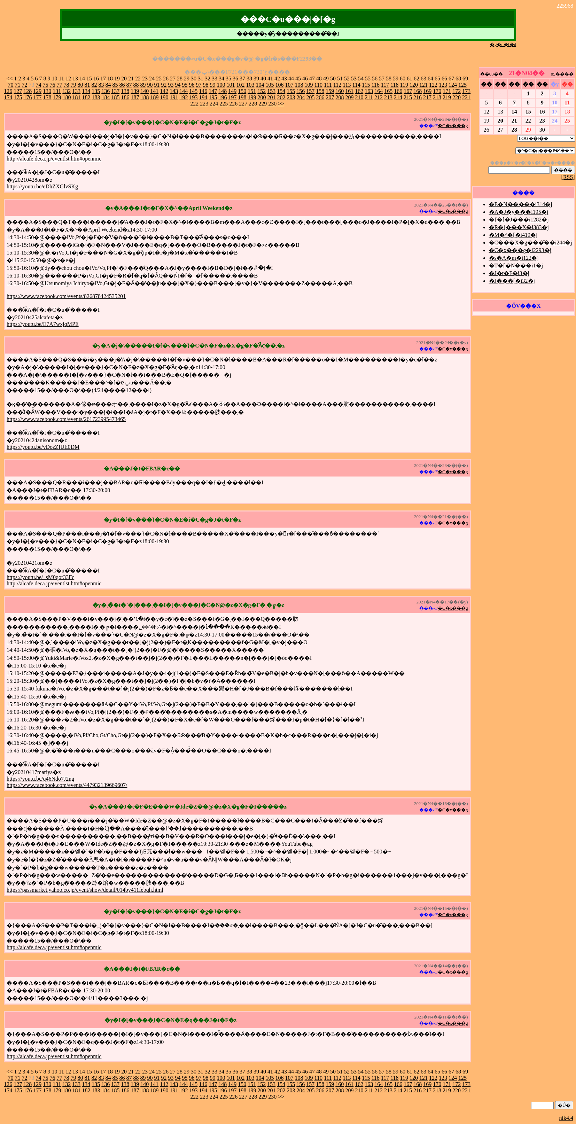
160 (339, 91)
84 (108, 85)
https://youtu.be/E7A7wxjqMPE (43, 324)
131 (57, 91)
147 (213, 91)
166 (398, 91)
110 (318, 85)
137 (115, 91)
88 (136, 85)
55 (368, 78)
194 (203, 97)
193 (193, 97)
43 (284, 78)
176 (28, 97)
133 (76, 91)
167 (408, 91)
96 (192, 85)
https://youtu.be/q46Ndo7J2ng (40, 779)
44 (291, 78)
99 (213, 85)
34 (221, 78)
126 (8, 91)
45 (298, 78)
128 (27, 91)
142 (164, 91)
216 (417, 97)
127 (18, 91)
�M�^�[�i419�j (513, 235)
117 (385, 85)
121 (423, 85)
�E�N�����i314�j (520, 204)
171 (447, 91)
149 (232, 91)
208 (340, 97)
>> (281, 104)
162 (359, 91)
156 (300, 91)
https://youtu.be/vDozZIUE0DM (43, 447)
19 (117, 78)
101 (231, 85)
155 (291, 91)
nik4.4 (566, 1118)
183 (96, 97)
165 (388, 91)
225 (223, 104)
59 (395, 78)
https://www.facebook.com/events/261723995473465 (66, 419)
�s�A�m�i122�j (514, 258)
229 (262, 104)
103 (250, 85)
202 (281, 97)
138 (125, 91)
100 (221, 85)
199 (252, 97)
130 (47, 91)
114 (356, 85)
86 (122, 85)
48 (319, 78)
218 (437, 97)
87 (129, 85)
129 (37, 91)
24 (152, 78)
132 (66, 91)
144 (183, 91)
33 (214, 78)
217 (427, 97)
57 (381, 78)
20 (124, 78)
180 (67, 97)
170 (437, 91)
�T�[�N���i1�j (516, 265)
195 (213, 97)
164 (378, 91)
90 (150, 85)
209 (349, 97)
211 (369, 97)
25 (159, 78)
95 (185, 85)
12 (68, 78)
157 (310, 91)
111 (328, 85)
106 (279, 85)
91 (157, 85)
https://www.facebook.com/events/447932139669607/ (67, 785)
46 (305, 78)
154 (281, 91)
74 (38, 85)
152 (261, 91)
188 (145, 97)
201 (271, 97)
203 (291, 97)
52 (347, 78)
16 (96, 78)
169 (427, 91)
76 (52, 85)
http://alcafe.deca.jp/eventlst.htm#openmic (54, 159)
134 (86, 91)
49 (326, 78)
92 (164, 85)
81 (87, 85)
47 (312, 78)
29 (186, 78)
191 (174, 97)
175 (18, 97)
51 (340, 78)
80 (80, 85)
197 (232, 97)
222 (194, 104)
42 (277, 78)
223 (204, 104)
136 (105, 91)
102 (240, 85)
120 (414, 85)
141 (154, 91)
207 (330, 97)
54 (361, 78)
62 (416, 78)
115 (366, 85)
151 (252, 91)
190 (164, 97)
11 (61, 78)
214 (398, 97)
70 (11, 85)
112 (337, 85)
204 (301, 97)
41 (270, 78)
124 (453, 85)
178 (47, 97)
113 (347, 85)
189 (154, 97)
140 (144, 91)
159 (330, 91)
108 (299, 85)
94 (178, 85)
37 (242, 78)
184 (106, 97)
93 (171, 85)
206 (320, 97)
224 (214, 104)
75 (45, 85)
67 (451, 78)
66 (444, 78)
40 (263, 78)
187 (135, 97)
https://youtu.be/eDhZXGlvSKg (42, 186)
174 (8, 97)
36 (235, 78)
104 (260, 85)
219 (447, 97)
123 (443, 85)
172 (456, 91)
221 (466, 97)
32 (207, 78)
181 (76, 97)
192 (184, 97)
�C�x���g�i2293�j (520, 250)
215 (408, 97)
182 (86, 97)
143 (174, 91)
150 (242, 91)
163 (369, 91)
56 (374, 78)
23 (145, 78)
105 (270, 85)
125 (462, 85)
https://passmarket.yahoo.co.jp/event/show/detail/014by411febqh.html (85, 890)
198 (242, 97)
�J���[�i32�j (512, 281)
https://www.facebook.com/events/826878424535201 (66, 296)
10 (54, 78)
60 (402, 78)
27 (173, 78)
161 (349, 91)
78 (66, 85)
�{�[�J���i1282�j (519, 220)
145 (193, 91)
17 (103, 78)
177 (37, 97)
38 (249, 78)
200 (262, 97)
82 (94, 85)
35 (228, 78)
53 (354, 78)
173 (466, 91)
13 (75, 78)
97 (199, 85)
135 (96, 91)
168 (417, 91)
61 (409, 78)
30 (193, 78)
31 (200, 78)
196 (223, 97)
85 (115, 85)
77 (59, 85)
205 (310, 97)
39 (256, 78)
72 (25, 85)
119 (404, 85)
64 (430, 78)
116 (375, 85)
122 (433, 85)
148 (222, 91)
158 (320, 91)
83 (101, 85)
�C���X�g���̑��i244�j (530, 242)
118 (394, 85)
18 (110, 78)
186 (125, 97)
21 (131, 78)
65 (437, 78)
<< (10, 78)
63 (423, 78)
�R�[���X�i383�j (519, 227)
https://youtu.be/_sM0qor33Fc (40, 577)
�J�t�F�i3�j (509, 273)
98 (206, 85)
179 (57, 97)
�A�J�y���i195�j (518, 212)
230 (272, 104)
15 (89, 78)
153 (271, 91)
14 (82, 78)
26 (166, 78)
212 (378, 97)
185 (115, 97)
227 (243, 104)
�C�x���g (453, 125)
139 (135, 91)
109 (309, 85)
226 (233, 104)
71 (18, 85)
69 (465, 78)
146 (203, 91)
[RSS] (568, 177)
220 (456, 97)
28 (179, 78)
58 (388, 78)
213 (388, 97)
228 (253, 104)
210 (359, 97)
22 (138, 78)
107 (289, 85)
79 (73, 85)
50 (333, 78)
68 (458, 78)
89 (143, 85)
